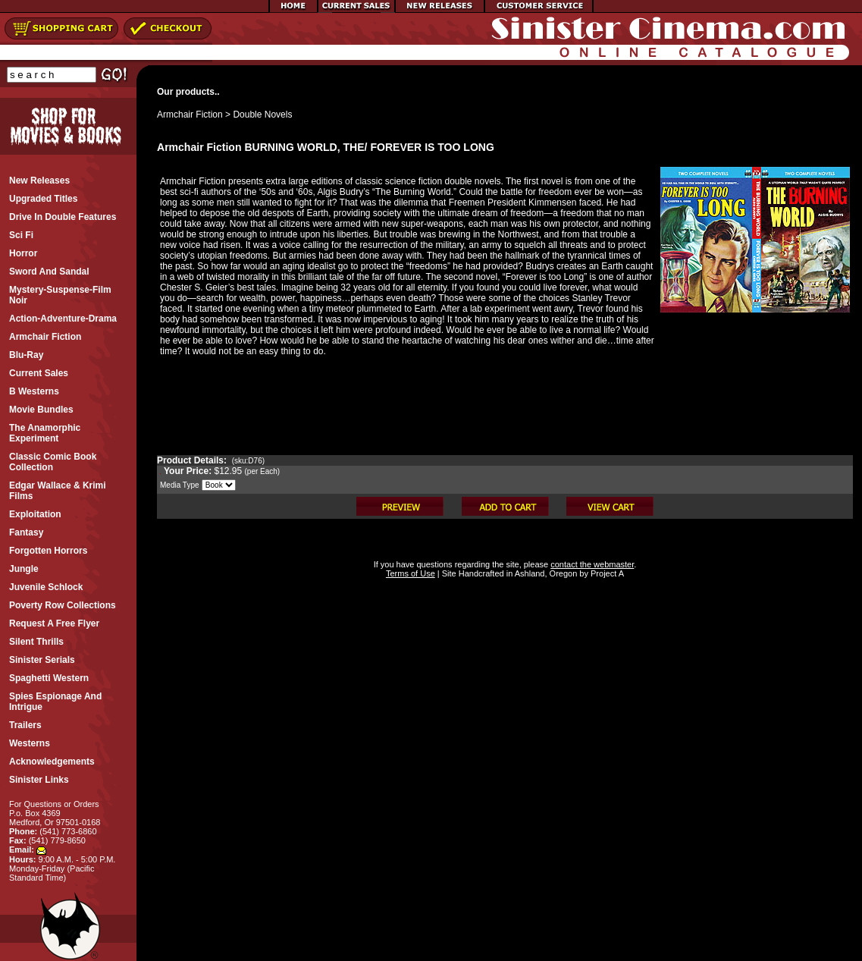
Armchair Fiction (190, 114)
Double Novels (262, 114)
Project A (606, 573)
